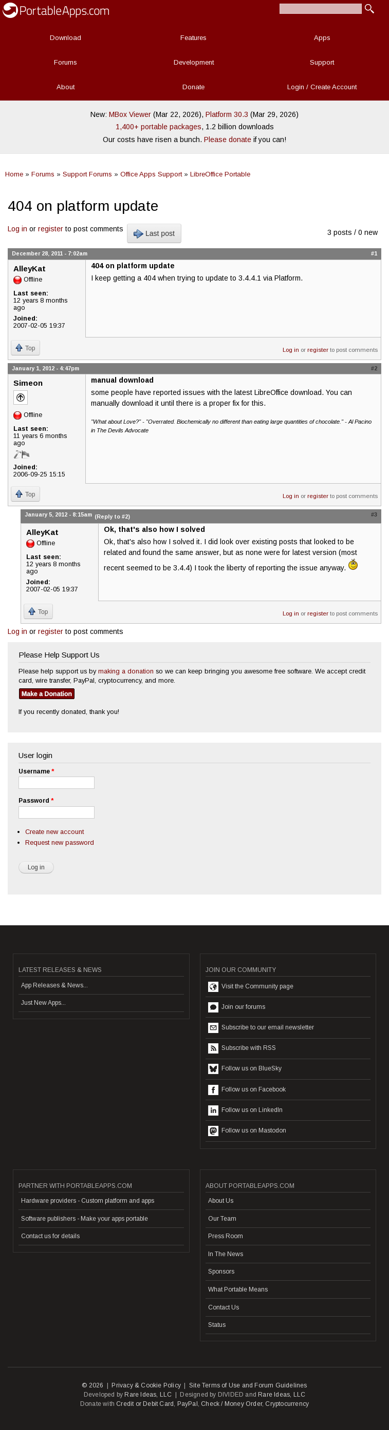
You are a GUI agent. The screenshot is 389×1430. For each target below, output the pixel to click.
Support (322, 62)
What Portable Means (238, 1289)
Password (35, 800)
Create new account (54, 832)
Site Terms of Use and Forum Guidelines (248, 1385)
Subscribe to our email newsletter (261, 1028)
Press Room (225, 1236)
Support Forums (87, 174)
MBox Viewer (130, 114)
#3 (374, 514)
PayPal (187, 1403)
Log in (17, 229)
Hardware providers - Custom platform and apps (87, 1200)
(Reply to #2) (112, 516)
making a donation (126, 671)
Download (65, 38)
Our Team (222, 1218)
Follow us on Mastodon (247, 1131)
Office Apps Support (151, 174)
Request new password (59, 842)
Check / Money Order (231, 1403)
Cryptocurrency (287, 1403)
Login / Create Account (322, 87)
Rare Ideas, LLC (148, 1394)
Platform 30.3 (227, 114)
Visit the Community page (250, 987)
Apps (322, 38)
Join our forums (236, 1007)
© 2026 (92, 1385)
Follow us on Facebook (247, 1090)
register (50, 229)
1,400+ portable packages (158, 127)
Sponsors (221, 1271)
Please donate (227, 139)
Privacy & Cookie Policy (146, 1385)
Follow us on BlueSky (245, 1069)
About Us (220, 1200)
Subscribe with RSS (242, 1048)
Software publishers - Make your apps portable (84, 1218)
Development (194, 62)
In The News (225, 1254)
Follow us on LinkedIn (245, 1110)
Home (14, 174)
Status (217, 1324)
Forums (65, 62)
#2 (374, 368)
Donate (193, 87)
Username (36, 771)
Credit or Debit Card (145, 1403)
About (66, 87)
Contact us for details (50, 1236)
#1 (374, 253)
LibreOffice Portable (220, 174)
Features (193, 38)
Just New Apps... (43, 1002)
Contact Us (223, 1307)
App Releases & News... (54, 985)
